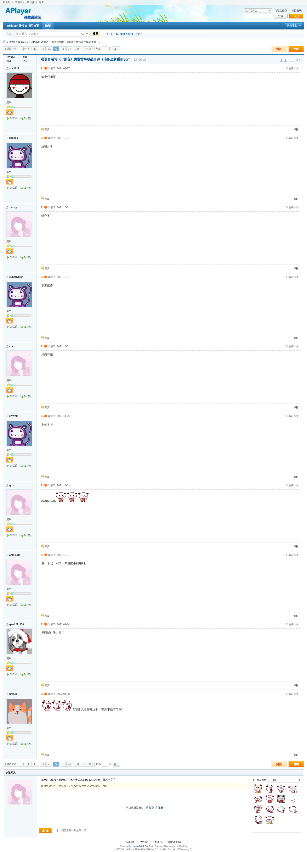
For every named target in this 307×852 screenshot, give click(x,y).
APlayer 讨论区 (40, 41)
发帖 (296, 49)
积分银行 (8, 2)
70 (42, 48)
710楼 (44, 68)
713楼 (44, 276)
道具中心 (20, 2)
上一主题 (281, 60)
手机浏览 (158, 841)
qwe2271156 (16, 624)
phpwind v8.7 (138, 846)
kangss (13, 138)
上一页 (26, 48)
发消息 (28, 118)
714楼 (44, 346)
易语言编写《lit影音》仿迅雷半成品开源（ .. (76, 41)
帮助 (41, 2)
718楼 (44, 624)
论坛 (48, 25)
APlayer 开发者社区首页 (23, 25)
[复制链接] (140, 59)
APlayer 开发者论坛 (17, 41)
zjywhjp (13, 415)
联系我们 (131, 841)
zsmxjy (13, 207)
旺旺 (275, 780)
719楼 (44, 693)
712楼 (44, 207)
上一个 (253, 780)
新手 (8, 102)
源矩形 (139, 33)
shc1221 (14, 68)
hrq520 (13, 693)
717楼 (44, 554)
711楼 (44, 138)
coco (12, 346)
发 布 (45, 830)
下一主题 (285, 60)
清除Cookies (174, 841)
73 (62, 48)
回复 (279, 49)
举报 (296, 129)
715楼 (44, 415)
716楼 (44, 485)
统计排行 (32, 2)
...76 (77, 48)
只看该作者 (292, 68)
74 (69, 48)
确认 (116, 49)
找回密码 (297, 10)
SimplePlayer (124, 33)
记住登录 (282, 10)
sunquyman (16, 276)
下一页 (87, 48)
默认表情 (262, 780)
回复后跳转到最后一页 (71, 830)
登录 (280, 16)
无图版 (144, 841)
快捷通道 (292, 25)
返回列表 (12, 48)
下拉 (270, 10)
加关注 (14, 118)
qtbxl (12, 485)
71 (49, 48)
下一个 (300, 780)
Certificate (149, 846)
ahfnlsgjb (14, 554)
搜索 (95, 33)
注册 (296, 16)
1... (35, 48)
